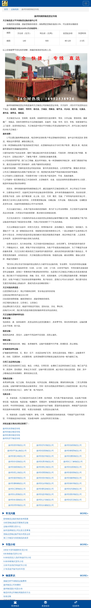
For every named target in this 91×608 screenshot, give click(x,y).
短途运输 (7, 596)
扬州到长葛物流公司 (17, 500)
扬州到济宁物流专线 (11, 438)
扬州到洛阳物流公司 (73, 445)
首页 (6, 9)
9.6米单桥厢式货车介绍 (13, 561)
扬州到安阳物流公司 (45, 451)
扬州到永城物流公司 (45, 505)
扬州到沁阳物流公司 (17, 494)
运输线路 (15, 9)
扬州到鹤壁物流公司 (73, 451)
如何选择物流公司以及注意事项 (16, 530)
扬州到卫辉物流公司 (17, 489)
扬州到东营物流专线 (11, 428)
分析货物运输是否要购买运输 (15, 523)
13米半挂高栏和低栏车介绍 (15, 565)
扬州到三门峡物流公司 (73, 461)
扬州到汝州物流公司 (45, 483)
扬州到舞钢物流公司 (17, 483)
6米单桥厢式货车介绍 (12, 554)
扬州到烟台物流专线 (11, 432)
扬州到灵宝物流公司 (73, 500)
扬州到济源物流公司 (73, 489)
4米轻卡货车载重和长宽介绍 (15, 550)
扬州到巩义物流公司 (17, 472)
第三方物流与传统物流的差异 (15, 538)
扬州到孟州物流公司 (45, 494)
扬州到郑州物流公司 (17, 445)
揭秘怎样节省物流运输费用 (14, 581)
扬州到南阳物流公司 (17, 467)
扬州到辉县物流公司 (45, 489)
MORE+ (84, 513)
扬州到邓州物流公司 (17, 505)
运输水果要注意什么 (12, 526)
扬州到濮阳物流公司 (73, 456)
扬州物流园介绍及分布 (13, 589)
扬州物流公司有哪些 (12, 585)
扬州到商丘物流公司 (45, 467)
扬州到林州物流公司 (73, 483)
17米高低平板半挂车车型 (14, 569)
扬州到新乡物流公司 (17, 456)
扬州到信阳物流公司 (73, 467)
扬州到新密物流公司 (73, 472)
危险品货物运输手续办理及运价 (16, 534)
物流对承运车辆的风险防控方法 (16, 592)
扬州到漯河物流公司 (45, 461)
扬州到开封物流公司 (45, 445)
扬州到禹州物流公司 (73, 494)
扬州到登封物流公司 (45, 478)
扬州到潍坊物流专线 (11, 435)
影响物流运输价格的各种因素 (15, 519)
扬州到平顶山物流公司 (17, 451)
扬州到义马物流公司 (45, 500)
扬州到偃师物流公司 (73, 478)
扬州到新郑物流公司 (17, 478)
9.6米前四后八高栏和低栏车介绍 (17, 557)
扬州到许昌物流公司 (17, 461)
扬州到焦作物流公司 (45, 456)
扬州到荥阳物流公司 (45, 472)
